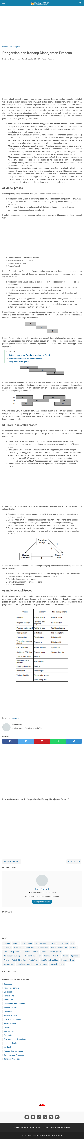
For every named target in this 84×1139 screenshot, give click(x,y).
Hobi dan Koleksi (11, 1043)
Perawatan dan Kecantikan (15, 1039)
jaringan (64, 960)
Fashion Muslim (10, 1008)
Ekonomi (7, 943)
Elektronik (8, 992)
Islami (30, 943)
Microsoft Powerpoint (59, 947)
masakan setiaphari (24, 964)
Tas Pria (7, 1027)
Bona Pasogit (42, 889)
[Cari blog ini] (80, 3)
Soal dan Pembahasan (33, 956)
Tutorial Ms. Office (19, 960)
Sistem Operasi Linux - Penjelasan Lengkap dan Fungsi (29, 355)
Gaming (16, 943)
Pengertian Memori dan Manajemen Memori (25, 358)
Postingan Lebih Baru (11, 861)
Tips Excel (74, 956)
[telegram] (74, 741)
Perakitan (73, 947)
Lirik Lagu (7, 947)
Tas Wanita (8, 1011)
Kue (72, 943)
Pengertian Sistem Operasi (19, 362)
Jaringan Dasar (40, 943)
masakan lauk (9, 964)
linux (72, 960)
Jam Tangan (9, 1031)
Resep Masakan (15, 952)
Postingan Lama (74, 861)
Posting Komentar (48, 59)
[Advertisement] (42, 26)
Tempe (65, 956)
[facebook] (10, 741)
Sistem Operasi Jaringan (13, 956)
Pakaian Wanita (10, 1015)
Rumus (35, 952)
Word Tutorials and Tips (49, 960)
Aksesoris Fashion (11, 988)
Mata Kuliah (29, 947)
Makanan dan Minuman (14, 1019)
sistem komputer (41, 964)
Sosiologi (56, 956)
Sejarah (44, 952)
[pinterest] (42, 741)
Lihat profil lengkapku (42, 902)
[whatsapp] (58, 741)
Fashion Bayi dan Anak (13, 1051)
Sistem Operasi (55, 952)
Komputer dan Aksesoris (14, 1055)
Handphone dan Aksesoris (14, 1004)
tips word (53, 964)
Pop (5, 952)
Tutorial (6, 960)
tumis (62, 964)
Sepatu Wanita (10, 1023)
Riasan (27, 952)
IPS (23, 943)
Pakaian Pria (9, 996)
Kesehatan (53, 943)
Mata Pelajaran (42, 947)
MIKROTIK (18, 947)
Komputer (64, 943)
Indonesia (15, 718)
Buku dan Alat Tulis (12, 1059)
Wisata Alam (33, 960)
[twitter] (26, 741)
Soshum (47, 956)
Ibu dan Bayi (9, 1047)
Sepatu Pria (8, 1000)
